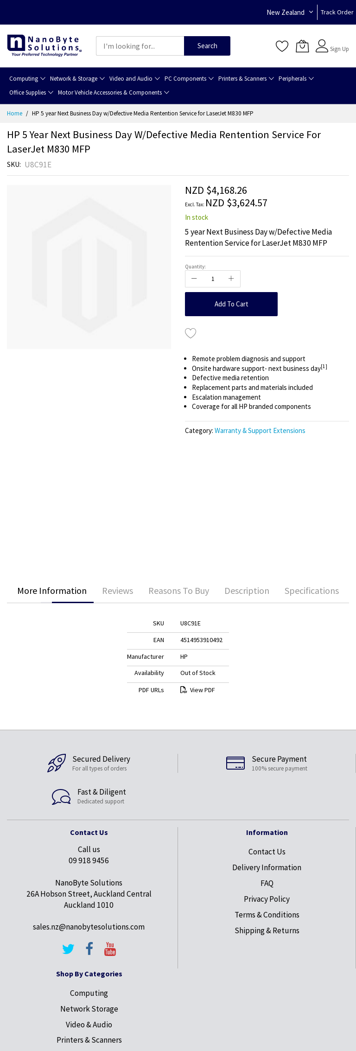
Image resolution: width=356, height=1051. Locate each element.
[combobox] (140, 46)
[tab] (52, 590)
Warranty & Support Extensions (260, 430)
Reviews (117, 590)
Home (14, 113)
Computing (89, 993)
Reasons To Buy (178, 590)
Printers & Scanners (89, 1040)
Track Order (337, 12)
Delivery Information (266, 867)
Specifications (312, 590)
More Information (52, 590)
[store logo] (44, 46)
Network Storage (89, 1009)
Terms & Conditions (267, 915)
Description (246, 590)
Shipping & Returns (267, 930)
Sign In (338, 41)
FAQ (267, 883)
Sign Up (339, 49)
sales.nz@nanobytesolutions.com (89, 927)
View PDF (197, 690)
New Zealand (286, 12)
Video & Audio (89, 1024)
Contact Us (267, 852)
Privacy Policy (267, 899)
